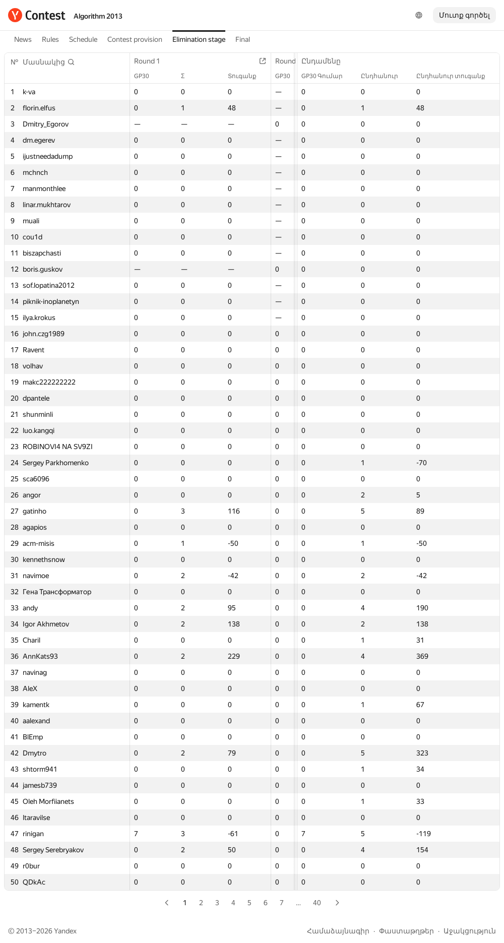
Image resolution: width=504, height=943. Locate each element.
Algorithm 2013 (98, 16)
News (23, 39)
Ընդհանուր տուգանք (455, 76)
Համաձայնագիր (338, 931)
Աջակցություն (470, 931)
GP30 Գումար (327, 76)
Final (242, 39)
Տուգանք (247, 76)
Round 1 (152, 61)
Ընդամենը (326, 61)
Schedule (83, 39)
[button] (49, 62)
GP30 (146, 76)
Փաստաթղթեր (406, 931)
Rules (50, 39)
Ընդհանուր (384, 76)
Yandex (65, 931)
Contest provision (134, 39)
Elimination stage (198, 39)
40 (317, 903)
